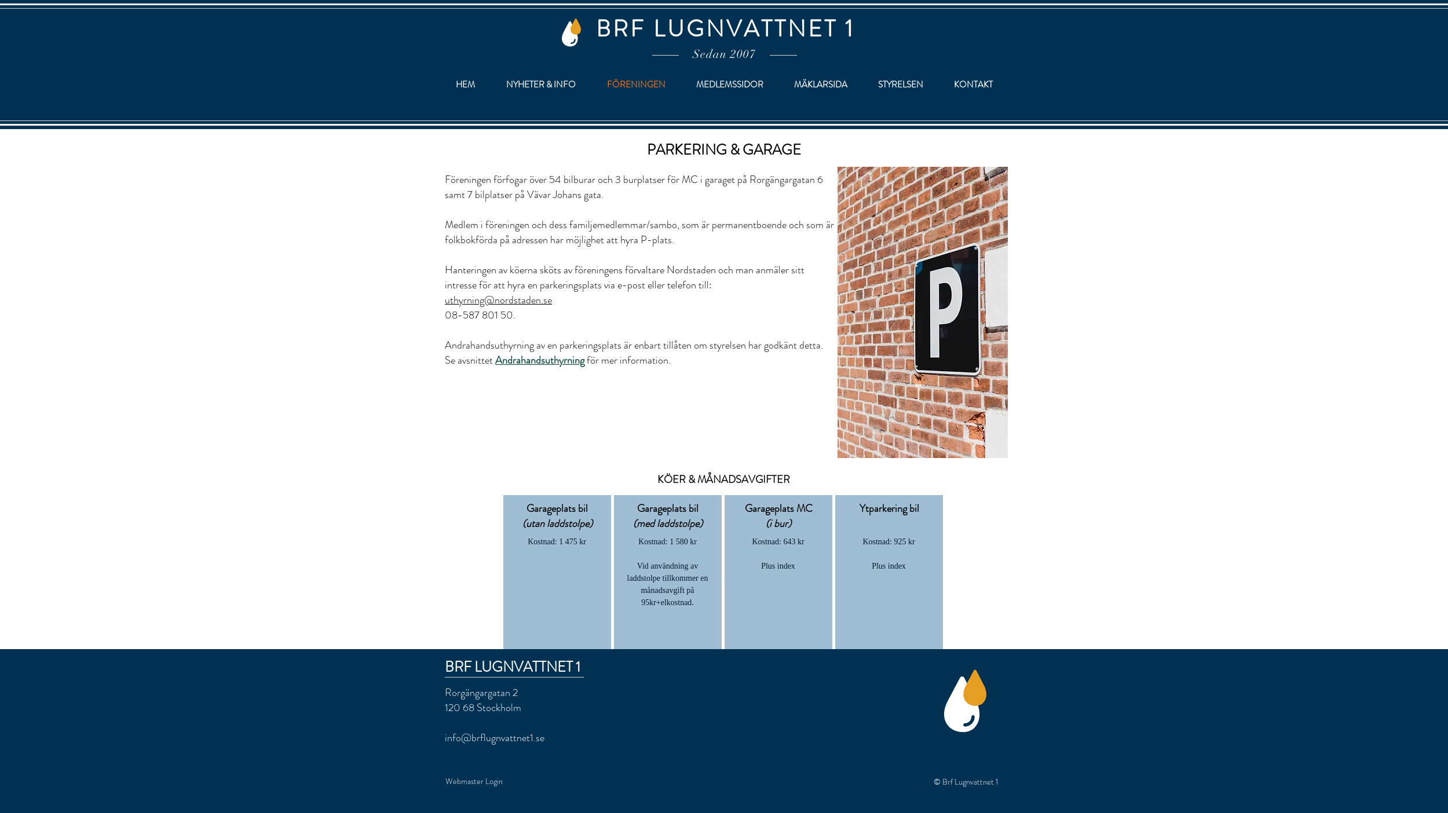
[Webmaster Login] (474, 781)
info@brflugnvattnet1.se (494, 737)
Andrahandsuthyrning (539, 360)
